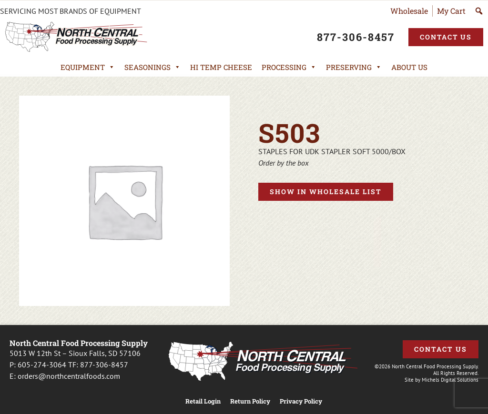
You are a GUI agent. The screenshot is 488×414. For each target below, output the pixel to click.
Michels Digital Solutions (450, 379)
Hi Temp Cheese (221, 67)
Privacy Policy (301, 401)
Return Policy (250, 401)
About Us (409, 67)
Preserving (354, 67)
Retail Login (203, 401)
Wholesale (409, 11)
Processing (289, 67)
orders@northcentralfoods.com (69, 376)
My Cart (451, 11)
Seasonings (152, 67)
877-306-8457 (104, 364)
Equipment (88, 67)
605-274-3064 (42, 364)
